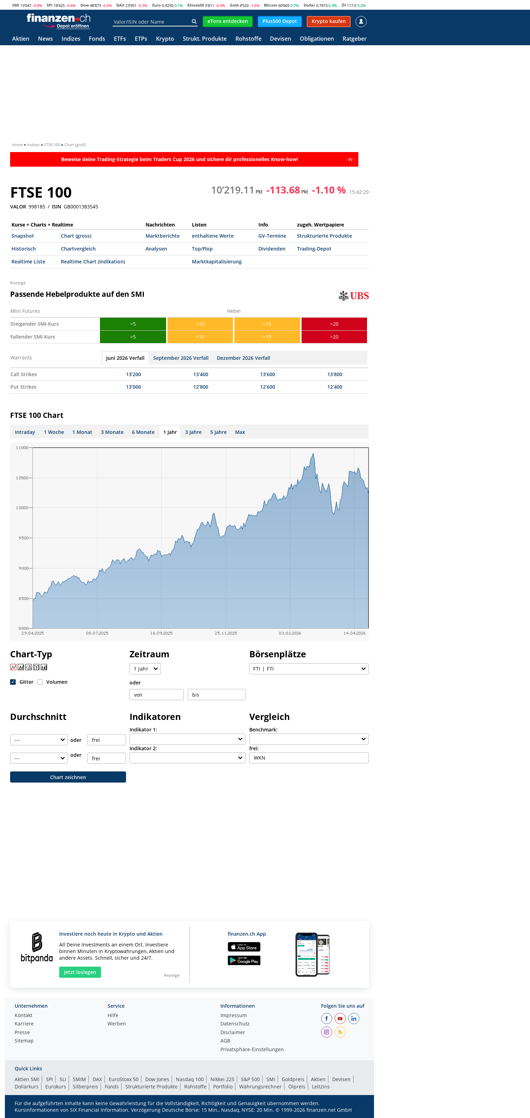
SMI (15, 5)
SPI (50, 5)
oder (135, 682)
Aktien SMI (27, 1079)
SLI (63, 1079)
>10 (200, 323)
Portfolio (223, 1086)
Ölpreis (296, 1086)
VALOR (18, 206)
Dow (84, 5)
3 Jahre (193, 432)
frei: (254, 748)
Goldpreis (293, 1079)
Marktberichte (163, 235)
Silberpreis (85, 1086)
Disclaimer (232, 1033)
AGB (225, 1041)
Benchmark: (263, 729)
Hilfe (113, 1015)
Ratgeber (355, 39)
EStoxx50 (195, 5)
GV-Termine (272, 235)
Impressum (233, 1015)
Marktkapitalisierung (217, 261)
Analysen (156, 248)
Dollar (309, 5)
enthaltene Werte (213, 235)
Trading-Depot (314, 248)
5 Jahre (218, 432)
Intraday (25, 432)
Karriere (24, 1024)
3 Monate (112, 432)
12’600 (267, 386)
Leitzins (321, 1086)
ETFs (120, 39)
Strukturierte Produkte (324, 235)
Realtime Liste (28, 261)
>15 (267, 323)
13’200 (133, 374)
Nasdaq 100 (190, 1079)
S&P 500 (250, 1079)
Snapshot (22, 235)
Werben (117, 1024)
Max (240, 432)
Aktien (20, 39)
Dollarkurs (27, 1086)
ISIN (56, 206)
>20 (334, 323)
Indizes (71, 39)
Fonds (97, 39)
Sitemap (24, 1041)
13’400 (200, 374)
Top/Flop (202, 248)
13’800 (334, 374)
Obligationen (317, 39)
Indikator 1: (143, 729)
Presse (22, 1033)
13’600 (267, 374)
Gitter (26, 682)
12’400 (334, 386)
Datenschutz (235, 1024)
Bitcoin (270, 5)
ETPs (141, 39)
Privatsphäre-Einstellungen (252, 1050)
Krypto (165, 39)
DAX (120, 5)
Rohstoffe (248, 39)
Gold (234, 5)
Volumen (57, 682)
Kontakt (23, 1015)
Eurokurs (55, 1086)
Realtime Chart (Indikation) (93, 261)
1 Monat (82, 432)
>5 (133, 323)
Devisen (280, 39)
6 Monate (143, 432)
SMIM (79, 1079)
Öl (344, 5)
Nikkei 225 (222, 1079)
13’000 (133, 386)
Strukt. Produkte (205, 39)
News (45, 39)
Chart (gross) (76, 235)
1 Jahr (170, 432)
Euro (156, 5)
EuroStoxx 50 (124, 1079)
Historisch (23, 248)
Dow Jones (157, 1079)
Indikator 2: (143, 748)
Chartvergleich (78, 248)
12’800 (200, 386)
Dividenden (272, 248)
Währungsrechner (260, 1086)
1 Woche (54, 432)
